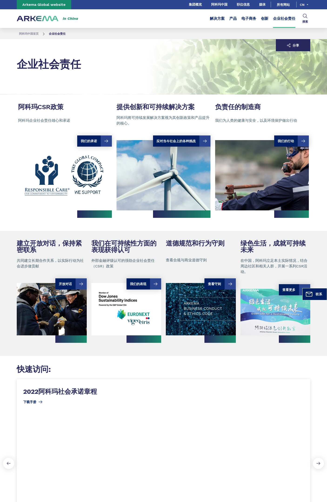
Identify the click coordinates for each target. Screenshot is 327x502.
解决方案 (217, 18)
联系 (313, 294)
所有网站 (283, 5)
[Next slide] (318, 463)
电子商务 (248, 18)
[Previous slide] (8, 463)
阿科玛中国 (219, 4)
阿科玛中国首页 (29, 33)
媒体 (262, 4)
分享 (293, 45)
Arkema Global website (44, 4)
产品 (233, 18)
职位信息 (243, 4)
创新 (264, 18)
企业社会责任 (284, 18)
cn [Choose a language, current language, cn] (302, 5)
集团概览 (195, 4)
